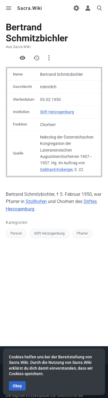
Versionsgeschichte (36, 58)
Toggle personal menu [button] (88, 8)
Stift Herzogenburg (57, 112)
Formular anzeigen (8, 58)
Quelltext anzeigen (22, 58)
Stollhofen (36, 201)
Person (16, 233)
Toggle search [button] (99, 8)
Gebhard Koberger (56, 169)
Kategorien (17, 222)
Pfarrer (82, 233)
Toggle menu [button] (8, 8)
